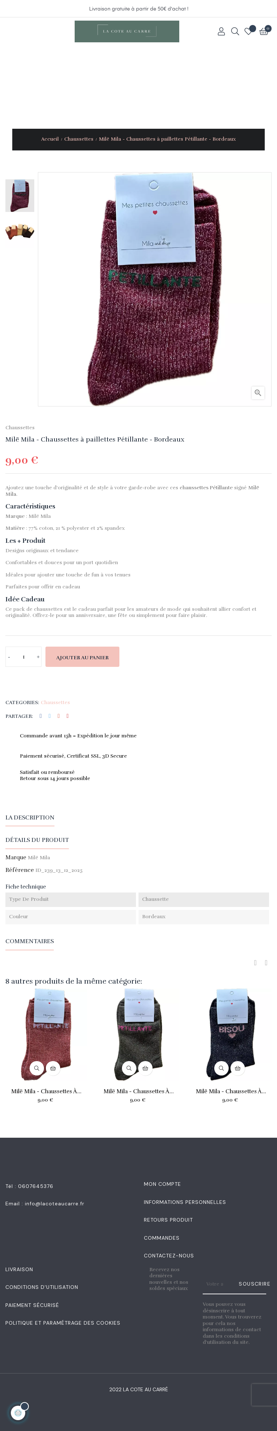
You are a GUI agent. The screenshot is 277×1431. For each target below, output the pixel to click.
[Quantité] (23, 657)
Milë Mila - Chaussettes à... (46, 1091)
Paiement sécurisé (32, 1305)
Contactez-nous (169, 1255)
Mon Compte (162, 1184)
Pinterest (68, 716)
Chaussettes (20, 428)
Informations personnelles (185, 1202)
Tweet (50, 716)
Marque (15, 858)
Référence (19, 870)
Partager (41, 716)
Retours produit (168, 1220)
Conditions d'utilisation (41, 1287)
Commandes (162, 1238)
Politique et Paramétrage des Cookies (62, 1323)
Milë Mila (39, 858)
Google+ (59, 716)
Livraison (19, 1269)
